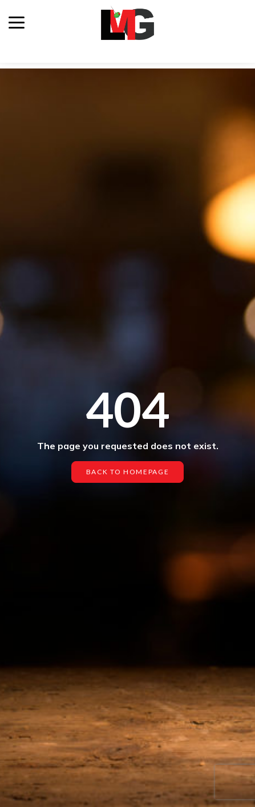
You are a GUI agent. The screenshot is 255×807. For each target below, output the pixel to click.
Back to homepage (127, 471)
